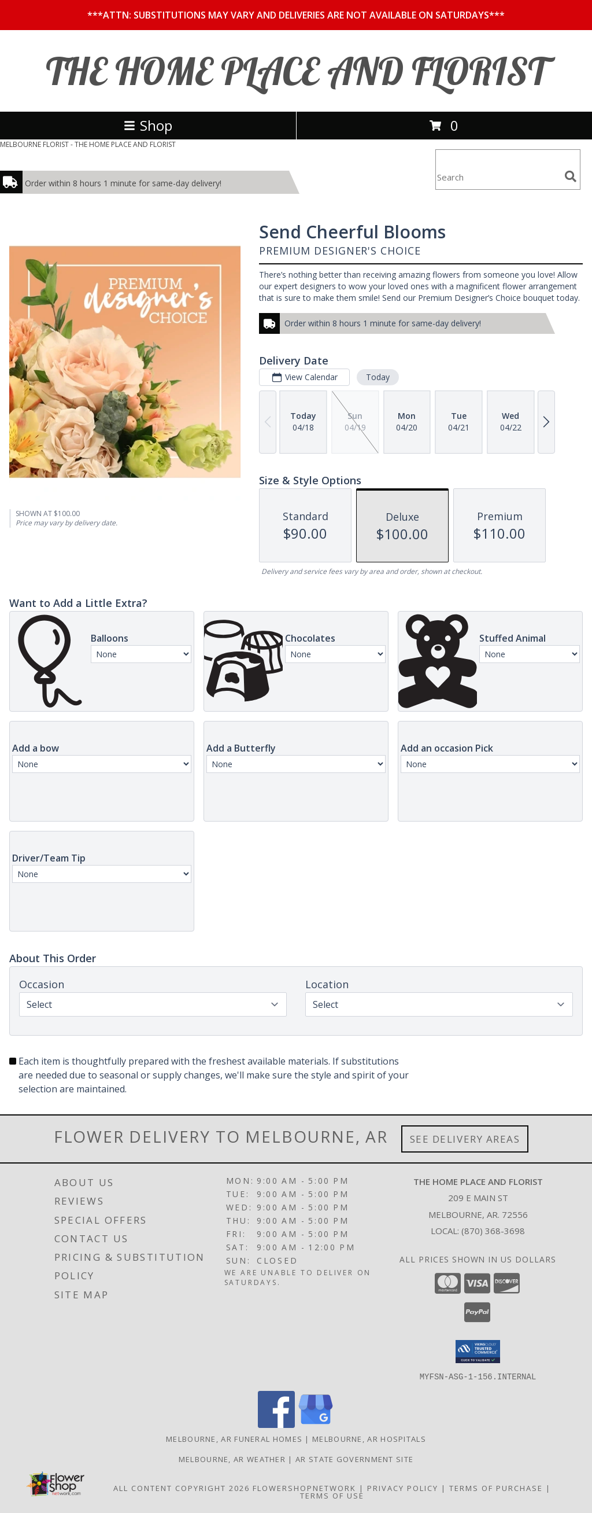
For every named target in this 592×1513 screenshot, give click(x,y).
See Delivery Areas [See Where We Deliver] (465, 1139)
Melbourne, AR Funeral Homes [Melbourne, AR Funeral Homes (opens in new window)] (234, 1438)
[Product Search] (498, 176)
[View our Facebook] (276, 1424)
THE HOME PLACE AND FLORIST (296, 70)
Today (378, 376)
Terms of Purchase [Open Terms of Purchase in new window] (496, 1487)
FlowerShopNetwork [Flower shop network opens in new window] (304, 1487)
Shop (148, 125)
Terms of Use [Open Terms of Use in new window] (332, 1495)
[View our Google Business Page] (315, 1424)
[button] (478, 1351)
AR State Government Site (354, 1458)
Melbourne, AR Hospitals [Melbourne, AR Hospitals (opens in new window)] (369, 1438)
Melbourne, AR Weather (232, 1458)
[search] (570, 176)
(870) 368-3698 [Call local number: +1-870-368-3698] (493, 1230)
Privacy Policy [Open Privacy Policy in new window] (402, 1487)
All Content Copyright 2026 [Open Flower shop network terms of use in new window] (181, 1487)
